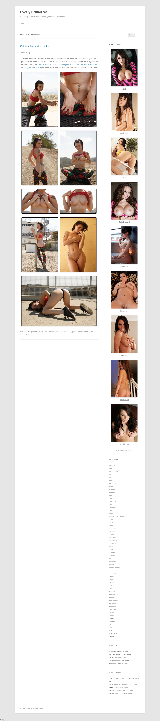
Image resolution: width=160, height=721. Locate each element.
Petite (58, 331)
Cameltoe (112, 498)
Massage (112, 561)
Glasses (112, 531)
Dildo (111, 513)
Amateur (112, 465)
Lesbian (112, 552)
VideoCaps (113, 633)
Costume (112, 504)
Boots (111, 495)
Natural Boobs (114, 567)
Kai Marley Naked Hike (34, 46)
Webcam (112, 636)
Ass (40, 331)
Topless (112, 621)
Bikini (111, 486)
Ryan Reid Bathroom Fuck (118, 651)
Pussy (111, 588)
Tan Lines (112, 609)
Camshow (112, 501)
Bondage (112, 492)
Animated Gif (114, 471)
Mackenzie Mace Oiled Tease (120, 654)
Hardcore (112, 537)
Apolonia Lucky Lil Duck (123, 693)
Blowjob (112, 489)
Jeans (111, 546)
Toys (110, 624)
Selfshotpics (113, 594)
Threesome (113, 618)
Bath (110, 480)
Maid (110, 558)
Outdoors (51, 331)
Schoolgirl (112, 591)
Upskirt (111, 627)
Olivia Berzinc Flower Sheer (119, 660)
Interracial (112, 543)
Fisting (111, 525)
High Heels (113, 540)
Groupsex (112, 534)
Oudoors (112, 570)
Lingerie (112, 555)
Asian (111, 474)
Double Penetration (116, 516)
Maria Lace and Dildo (125, 690)
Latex (111, 549)
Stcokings (112, 603)
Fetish (111, 522)
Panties (111, 576)
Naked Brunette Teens (124, 450)
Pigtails (111, 582)
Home (22, 24)
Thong (111, 615)
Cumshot (112, 510)
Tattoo (63, 331)
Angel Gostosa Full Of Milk (118, 663)
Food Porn (112, 528)
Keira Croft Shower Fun (117, 657)
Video (111, 630)
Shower (112, 597)
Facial (111, 519)
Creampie (112, 507)
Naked (44, 331)
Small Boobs (113, 600)
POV (110, 585)
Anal (110, 468)
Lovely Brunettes (34, 12)
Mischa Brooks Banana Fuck (126, 684)
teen (86, 331)
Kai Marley (80, 331)
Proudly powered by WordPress (31, 708)
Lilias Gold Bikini (122, 687)
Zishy (90, 331)
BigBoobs (112, 483)
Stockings (112, 606)
